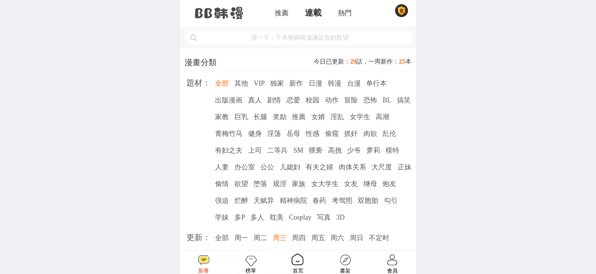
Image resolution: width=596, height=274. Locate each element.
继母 (370, 184)
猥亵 (315, 150)
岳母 (293, 133)
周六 (337, 238)
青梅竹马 (228, 133)
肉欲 (370, 133)
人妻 (222, 167)
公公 (267, 167)
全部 (222, 83)
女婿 (318, 117)
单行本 (376, 83)
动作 (332, 100)
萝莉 (373, 150)
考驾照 (342, 200)
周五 (318, 238)
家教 (222, 117)
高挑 (335, 150)
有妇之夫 (228, 150)
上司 (255, 150)
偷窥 (332, 133)
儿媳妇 (290, 167)
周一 (241, 238)
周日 (356, 238)
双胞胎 (368, 200)
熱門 (345, 13)
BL (386, 100)
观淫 (280, 184)
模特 (392, 150)
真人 (255, 100)
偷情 (222, 184)
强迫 (222, 200)
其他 (241, 83)
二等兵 (277, 150)
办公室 (244, 167)
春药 (319, 200)
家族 (299, 184)
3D (340, 217)
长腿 (260, 117)
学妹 (222, 217)
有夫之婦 (319, 167)
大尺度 (381, 167)
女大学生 (325, 184)
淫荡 (274, 133)
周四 (299, 238)
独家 (277, 83)
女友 (351, 184)
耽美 (277, 217)
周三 (280, 238)
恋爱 (293, 100)
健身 (255, 133)
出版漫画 (228, 100)
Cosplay (300, 217)
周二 (260, 238)
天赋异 (263, 200)
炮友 (389, 184)
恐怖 (370, 100)
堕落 (260, 184)
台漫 (354, 83)
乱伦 (389, 133)
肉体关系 (352, 167)
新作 (296, 83)
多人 (257, 217)
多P (239, 217)
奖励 (280, 117)
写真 (324, 217)
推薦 (281, 13)
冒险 (351, 100)
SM (298, 150)
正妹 (404, 167)
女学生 (360, 117)
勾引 (391, 200)
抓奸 (351, 133)
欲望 (241, 184)
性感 (312, 133)
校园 (312, 100)
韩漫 (334, 83)
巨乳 (241, 117)
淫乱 (337, 117)
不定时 (379, 238)
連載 (313, 13)
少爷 (354, 150)
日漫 (315, 83)
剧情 (274, 100)
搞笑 (404, 100)
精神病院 (293, 200)
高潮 (382, 117)
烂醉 (241, 200)
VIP (259, 83)
